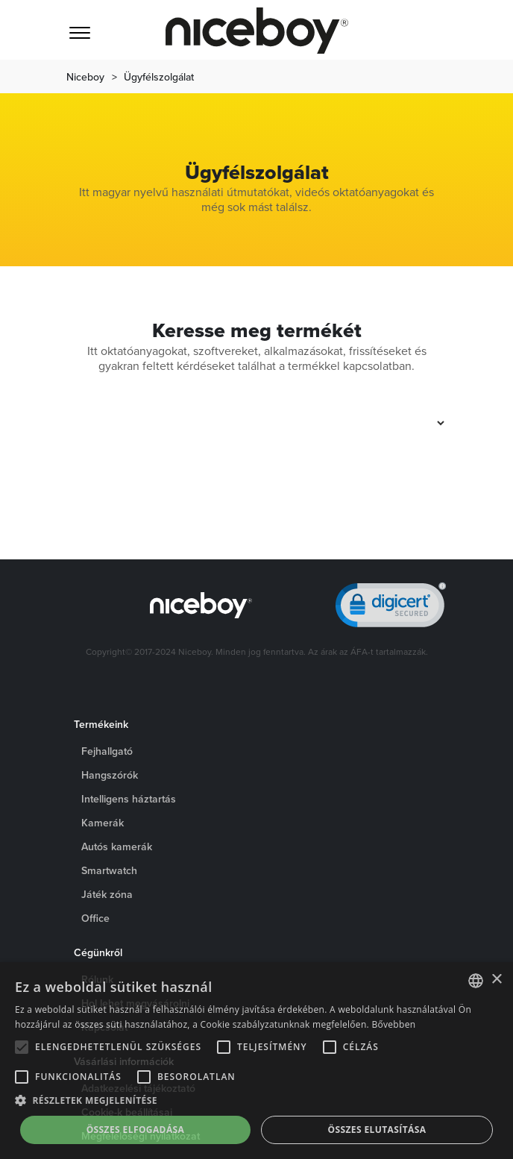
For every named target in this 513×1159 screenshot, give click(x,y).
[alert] (256, 1060)
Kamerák (102, 822)
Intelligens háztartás (128, 798)
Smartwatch (109, 870)
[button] (256, 1101)
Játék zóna (107, 894)
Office (95, 918)
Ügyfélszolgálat (159, 76)
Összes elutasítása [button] (377, 1129)
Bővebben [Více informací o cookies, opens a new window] (393, 1024)
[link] (391, 608)
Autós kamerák (116, 846)
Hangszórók (109, 774)
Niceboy (85, 76)
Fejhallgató (107, 751)
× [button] (496, 979)
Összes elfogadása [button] (135, 1129)
